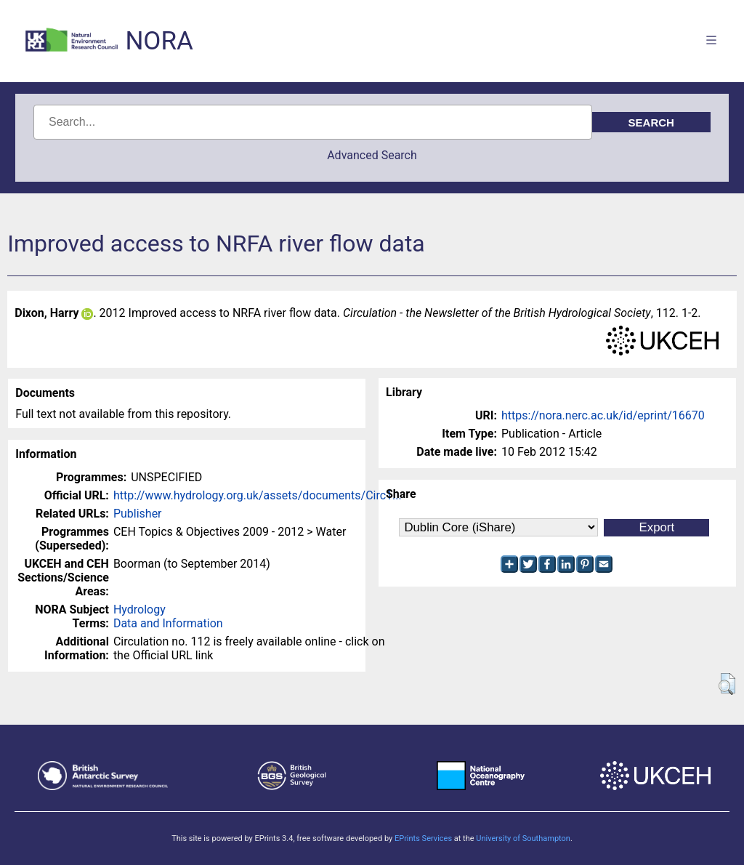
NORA (159, 41)
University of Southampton (523, 838)
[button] (727, 684)
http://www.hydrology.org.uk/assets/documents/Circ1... (257, 495)
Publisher (137, 513)
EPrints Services (423, 838)
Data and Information (168, 623)
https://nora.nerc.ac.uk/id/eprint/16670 (603, 415)
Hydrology (139, 609)
